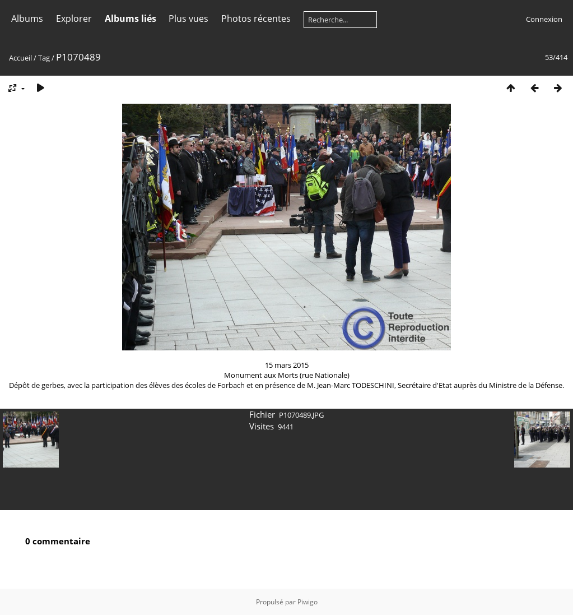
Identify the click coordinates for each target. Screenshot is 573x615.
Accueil (20, 58)
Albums (27, 18)
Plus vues (188, 18)
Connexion (544, 19)
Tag (44, 58)
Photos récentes (256, 18)
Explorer (74, 18)
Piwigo (307, 602)
